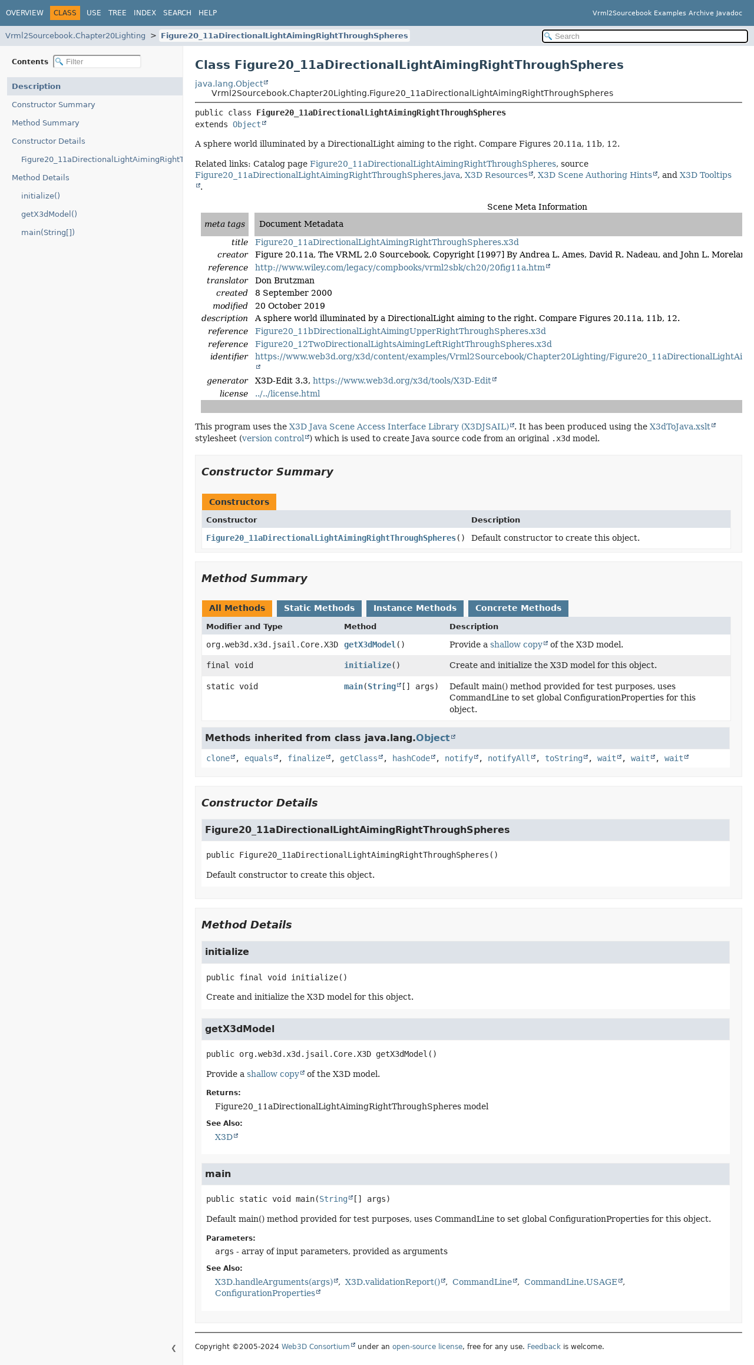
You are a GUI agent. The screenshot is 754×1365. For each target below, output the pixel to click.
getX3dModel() (49, 214)
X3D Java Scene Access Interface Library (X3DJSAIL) (399, 426)
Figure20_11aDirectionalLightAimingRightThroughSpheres (284, 35)
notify (459, 758)
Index (145, 13)
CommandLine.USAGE (570, 1282)
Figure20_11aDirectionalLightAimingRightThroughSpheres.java (327, 175)
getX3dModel (370, 644)
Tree (117, 13)
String (382, 686)
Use (94, 13)
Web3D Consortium (316, 1347)
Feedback (544, 1347)
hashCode (411, 758)
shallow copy (516, 644)
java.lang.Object (229, 83)
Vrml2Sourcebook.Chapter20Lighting (75, 35)
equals (258, 758)
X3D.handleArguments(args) (274, 1282)
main (353, 686)
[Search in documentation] (645, 36)
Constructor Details (48, 141)
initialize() (40, 195)
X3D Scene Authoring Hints (595, 175)
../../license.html (287, 393)
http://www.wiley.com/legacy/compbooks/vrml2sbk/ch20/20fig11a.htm (400, 267)
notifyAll (509, 758)
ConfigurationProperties (265, 1293)
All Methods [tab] (237, 608)
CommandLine (482, 1282)
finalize (306, 758)
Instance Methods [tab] (415, 608)
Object (247, 124)
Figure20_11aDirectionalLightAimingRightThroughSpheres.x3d (387, 242)
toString (564, 758)
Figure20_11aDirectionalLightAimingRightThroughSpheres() (102, 159)
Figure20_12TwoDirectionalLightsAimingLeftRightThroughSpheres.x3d (403, 344)
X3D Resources (496, 175)
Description (36, 86)
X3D (224, 1137)
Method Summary (46, 122)
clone (218, 758)
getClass (359, 758)
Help (208, 13)
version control (273, 438)
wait (606, 758)
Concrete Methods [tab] (518, 608)
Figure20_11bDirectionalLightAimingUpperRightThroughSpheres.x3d (400, 331)
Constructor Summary (53, 104)
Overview (25, 13)
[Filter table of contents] (97, 61)
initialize (367, 665)
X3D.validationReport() (392, 1282)
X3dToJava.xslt (680, 426)
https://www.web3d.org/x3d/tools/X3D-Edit (402, 380)
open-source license (427, 1347)
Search (177, 13)
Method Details (41, 177)
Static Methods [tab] (319, 608)
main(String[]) (48, 232)
